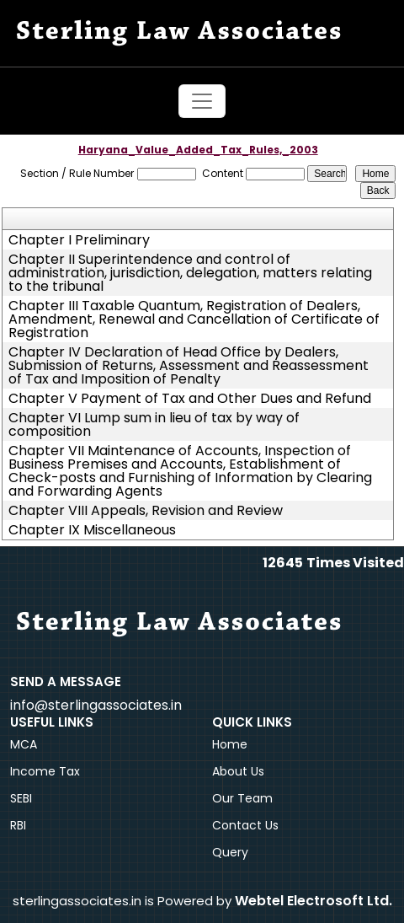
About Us (238, 771)
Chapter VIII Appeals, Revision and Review (145, 511)
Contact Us (245, 825)
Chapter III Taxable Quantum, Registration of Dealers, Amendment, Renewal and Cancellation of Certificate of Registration (194, 319)
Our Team (242, 798)
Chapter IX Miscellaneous (92, 530)
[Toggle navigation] (202, 101)
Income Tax (45, 771)
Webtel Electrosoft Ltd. (313, 900)
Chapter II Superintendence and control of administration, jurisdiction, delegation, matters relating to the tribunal (190, 273)
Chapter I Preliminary (79, 240)
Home (229, 744)
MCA (23, 744)
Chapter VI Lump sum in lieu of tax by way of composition (154, 424)
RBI (18, 825)
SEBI (21, 798)
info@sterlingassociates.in (96, 705)
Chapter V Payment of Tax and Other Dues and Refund (189, 398)
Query (230, 852)
